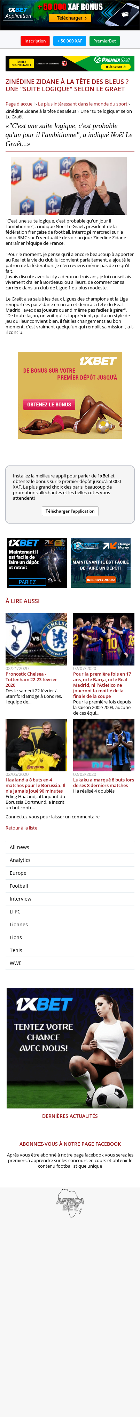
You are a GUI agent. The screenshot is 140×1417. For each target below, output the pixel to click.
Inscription (35, 41)
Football (19, 885)
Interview (20, 898)
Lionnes (19, 924)
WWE (16, 963)
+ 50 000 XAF (69, 41)
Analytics (20, 860)
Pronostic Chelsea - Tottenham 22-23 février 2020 (31, 679)
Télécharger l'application (70, 511)
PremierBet (104, 41)
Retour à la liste (21, 828)
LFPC (15, 911)
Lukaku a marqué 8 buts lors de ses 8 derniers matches (103, 782)
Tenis (16, 950)
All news (19, 847)
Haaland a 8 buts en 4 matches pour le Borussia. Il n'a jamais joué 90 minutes (35, 785)
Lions (16, 937)
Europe (18, 873)
